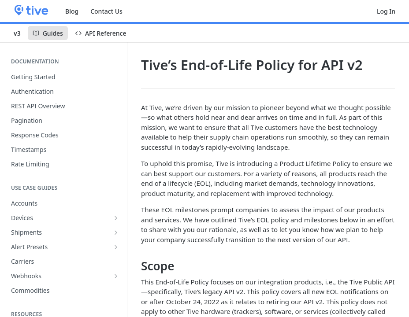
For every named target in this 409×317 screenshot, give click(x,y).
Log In (386, 11)
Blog (71, 11)
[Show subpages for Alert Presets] (115, 247)
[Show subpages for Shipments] (115, 232)
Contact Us (106, 11)
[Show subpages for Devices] (115, 217)
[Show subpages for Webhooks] (115, 276)
